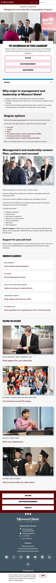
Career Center (17, 244)
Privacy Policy (19, 580)
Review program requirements (28, 502)
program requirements (18, 120)
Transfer (9, 129)
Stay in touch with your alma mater (18, 482)
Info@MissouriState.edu (28, 533)
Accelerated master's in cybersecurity (18, 136)
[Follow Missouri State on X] (14, 557)
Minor (9, 131)
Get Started (28, 58)
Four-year (10, 127)
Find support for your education (17, 360)
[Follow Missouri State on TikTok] (28, 557)
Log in (31, 2)
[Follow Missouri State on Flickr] (28, 564)
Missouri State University (28, 546)
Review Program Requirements (28, 64)
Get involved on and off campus (17, 401)
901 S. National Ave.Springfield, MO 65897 (28, 530)
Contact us (28, 508)
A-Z (36, 2)
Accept (43, 575)
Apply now (28, 496)
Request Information (28, 70)
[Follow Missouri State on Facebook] (6, 557)
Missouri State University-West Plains (28, 548)
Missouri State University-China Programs (28, 551)
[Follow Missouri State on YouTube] (35, 557)
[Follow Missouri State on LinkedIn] (42, 557)
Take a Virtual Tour (27, 538)
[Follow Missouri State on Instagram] (21, 557)
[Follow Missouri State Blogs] (49, 557)
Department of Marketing (28, 7)
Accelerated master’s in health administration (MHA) (23, 138)
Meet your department (13, 441)
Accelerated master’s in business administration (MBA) (24, 134)
